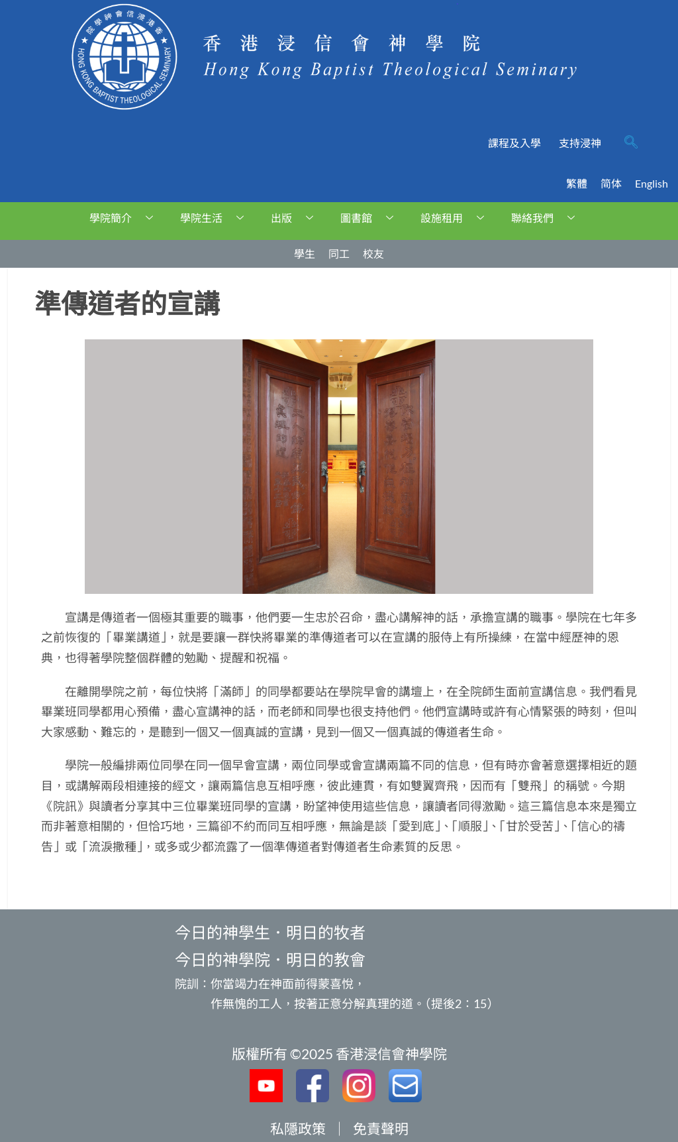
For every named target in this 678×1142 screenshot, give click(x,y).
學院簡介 (126, 217)
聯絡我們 (548, 217)
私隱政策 (298, 1128)
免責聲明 (381, 1128)
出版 (297, 217)
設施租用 (457, 217)
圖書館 (371, 217)
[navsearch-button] (631, 143)
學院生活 (217, 217)
